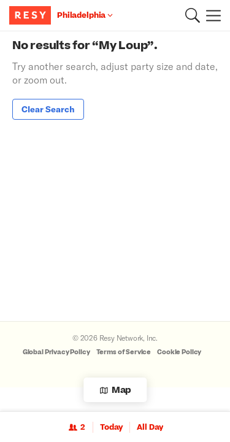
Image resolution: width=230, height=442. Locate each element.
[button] (192, 15)
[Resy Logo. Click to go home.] (31, 15)
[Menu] (210, 15)
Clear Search (48, 109)
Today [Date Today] (111, 427)
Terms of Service (123, 352)
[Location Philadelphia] (85, 15)
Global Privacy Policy (56, 352)
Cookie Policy (179, 352)
